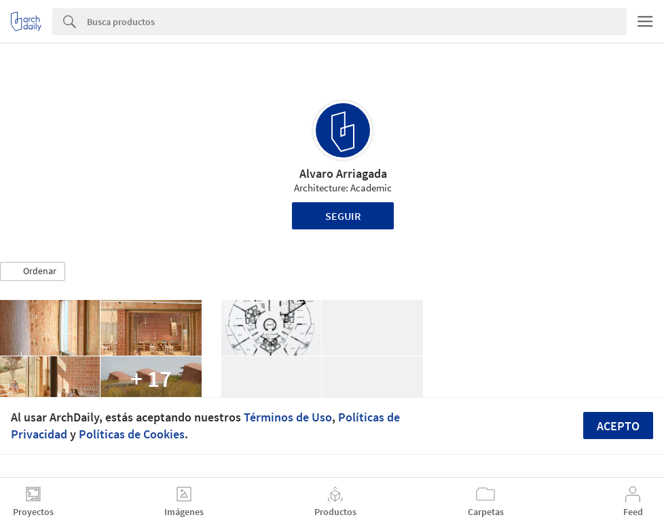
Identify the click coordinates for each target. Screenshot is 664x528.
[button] (32, 271)
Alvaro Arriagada (343, 173)
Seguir (343, 216)
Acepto (618, 426)
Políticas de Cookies (132, 434)
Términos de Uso (288, 417)
